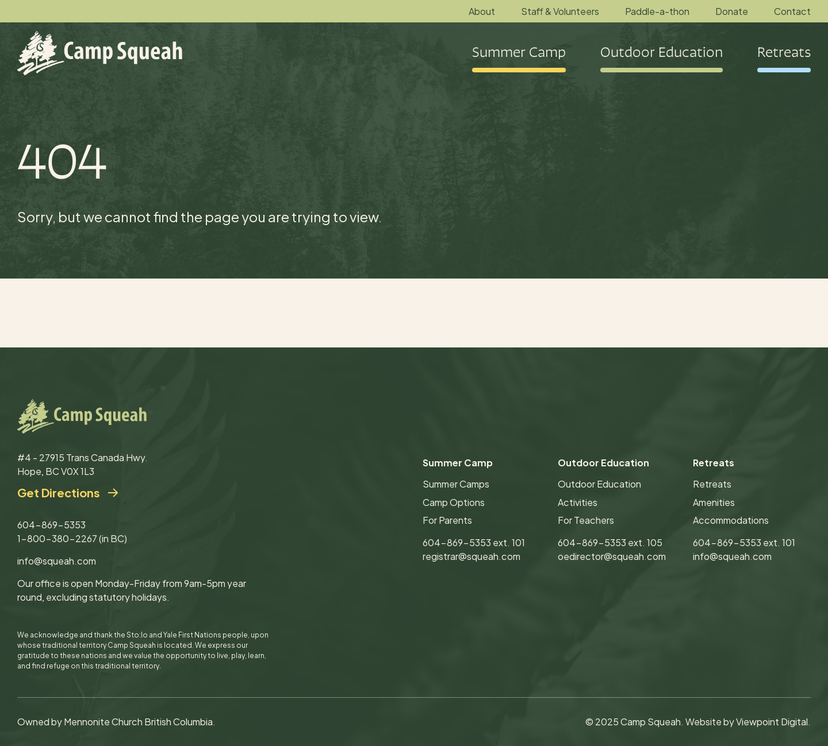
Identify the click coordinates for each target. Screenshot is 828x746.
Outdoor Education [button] (661, 53)
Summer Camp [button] (519, 53)
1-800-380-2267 (57, 538)
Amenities (714, 502)
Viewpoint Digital (772, 722)
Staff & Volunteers (560, 11)
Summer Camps (456, 484)
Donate (731, 11)
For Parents (447, 520)
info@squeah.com (56, 561)
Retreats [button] (784, 53)
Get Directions (58, 492)
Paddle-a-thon (657, 11)
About (482, 11)
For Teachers (586, 520)
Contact (792, 11)
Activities (577, 502)
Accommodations (731, 520)
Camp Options (454, 502)
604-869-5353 (51, 525)
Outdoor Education (599, 484)
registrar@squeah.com (471, 556)
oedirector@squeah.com (612, 556)
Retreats (712, 484)
